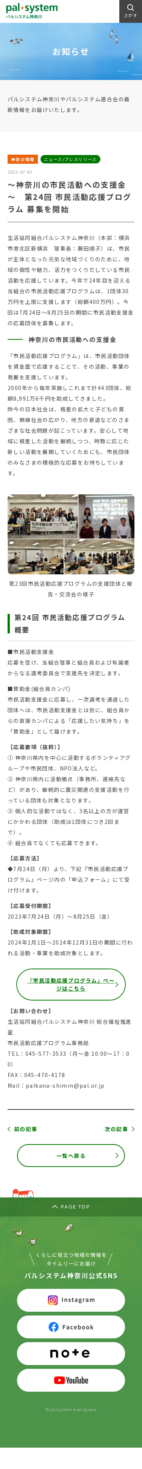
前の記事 (25, 1129)
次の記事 (116, 1129)
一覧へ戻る (71, 1155)
